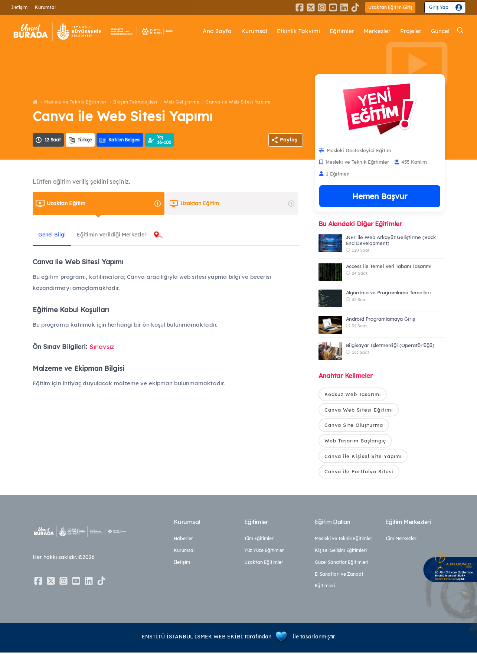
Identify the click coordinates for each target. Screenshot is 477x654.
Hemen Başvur (379, 196)
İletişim (19, 7)
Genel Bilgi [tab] (54, 234)
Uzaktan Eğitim (104, 203)
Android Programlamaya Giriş (380, 319)
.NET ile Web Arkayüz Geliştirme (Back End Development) (391, 240)
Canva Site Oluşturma (353, 426)
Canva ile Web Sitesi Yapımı (238, 102)
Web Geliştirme (181, 102)
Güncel (440, 31)
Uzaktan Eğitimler (263, 563)
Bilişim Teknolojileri (135, 102)
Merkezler (377, 31)
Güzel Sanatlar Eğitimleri (341, 563)
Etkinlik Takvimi (298, 31)
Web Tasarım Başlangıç (355, 441)
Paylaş (288, 140)
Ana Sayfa (217, 31)
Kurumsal (45, 7)
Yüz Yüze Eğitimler (264, 552)
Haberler (183, 540)
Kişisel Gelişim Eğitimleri (341, 552)
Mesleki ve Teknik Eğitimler (75, 102)
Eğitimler (342, 31)
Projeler (410, 31)
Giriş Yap (438, 7)
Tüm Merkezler (400, 540)
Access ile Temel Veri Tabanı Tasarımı (388, 266)
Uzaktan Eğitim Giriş (390, 7)
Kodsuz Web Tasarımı (352, 394)
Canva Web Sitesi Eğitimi (358, 410)
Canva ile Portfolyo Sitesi (358, 473)
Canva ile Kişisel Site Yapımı (363, 457)
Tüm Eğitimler (259, 540)
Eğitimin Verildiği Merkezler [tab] (117, 234)
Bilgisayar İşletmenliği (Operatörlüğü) (390, 345)
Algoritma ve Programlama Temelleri (388, 292)
